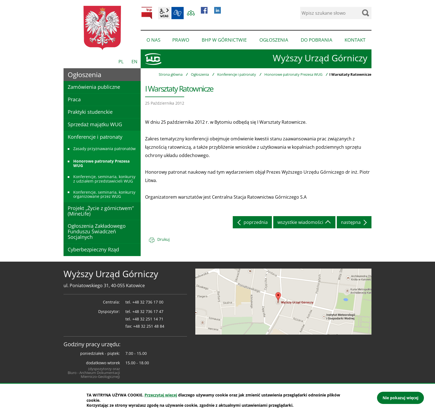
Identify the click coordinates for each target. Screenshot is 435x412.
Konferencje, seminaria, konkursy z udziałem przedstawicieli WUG (104, 178)
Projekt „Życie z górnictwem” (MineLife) (101, 211)
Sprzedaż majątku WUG (95, 124)
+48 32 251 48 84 (148, 326)
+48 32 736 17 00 (147, 302)
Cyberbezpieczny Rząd (93, 249)
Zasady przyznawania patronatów (104, 148)
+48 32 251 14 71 (147, 319)
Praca (74, 99)
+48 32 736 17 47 (147, 311)
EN (134, 62)
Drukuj (163, 239)
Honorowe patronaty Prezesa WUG (293, 74)
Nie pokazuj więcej (400, 397)
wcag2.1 (164, 13)
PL (120, 62)
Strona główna (171, 74)
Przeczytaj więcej (161, 395)
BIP (147, 13)
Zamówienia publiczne (94, 87)
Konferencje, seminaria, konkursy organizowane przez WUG (104, 194)
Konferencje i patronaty (236, 74)
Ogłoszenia (200, 74)
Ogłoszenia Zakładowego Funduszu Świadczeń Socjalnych (97, 231)
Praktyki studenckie (90, 111)
